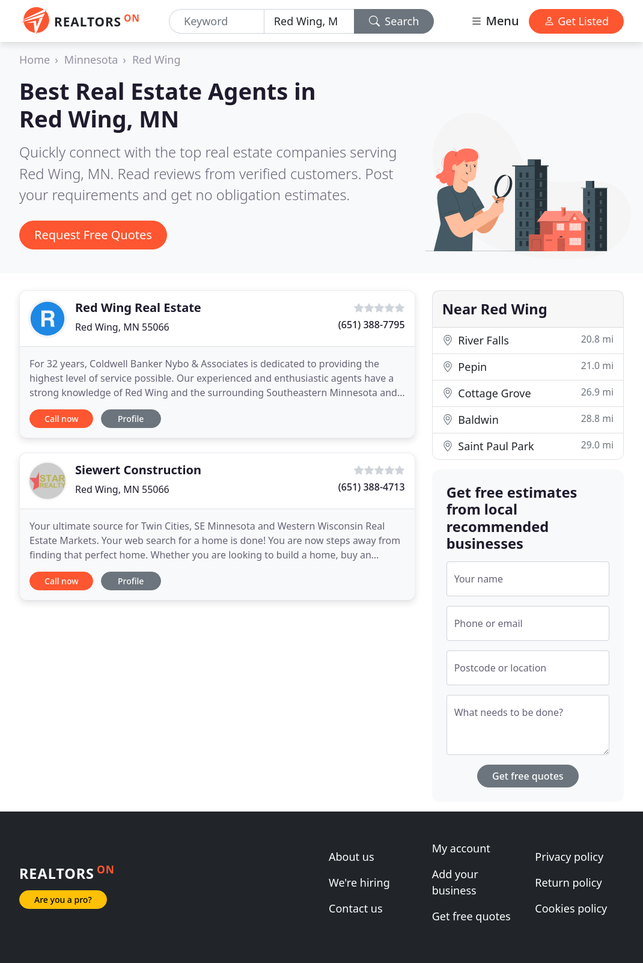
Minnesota (91, 59)
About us (351, 856)
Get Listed (576, 21)
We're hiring (359, 882)
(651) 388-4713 (371, 487)
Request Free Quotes (93, 235)
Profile (131, 418)
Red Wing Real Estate (138, 307)
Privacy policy (569, 856)
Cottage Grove (528, 392)
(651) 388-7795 (371, 324)
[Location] (309, 21)
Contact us (356, 908)
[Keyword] (216, 21)
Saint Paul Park (528, 445)
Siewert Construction (138, 470)
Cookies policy (571, 908)
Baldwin (528, 419)
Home (34, 59)
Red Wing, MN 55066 (122, 327)
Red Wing (156, 59)
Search (394, 21)
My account (461, 848)
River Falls (528, 339)
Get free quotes (528, 776)
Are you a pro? (63, 899)
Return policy (568, 882)
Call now (61, 418)
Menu (495, 21)
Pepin (528, 366)
